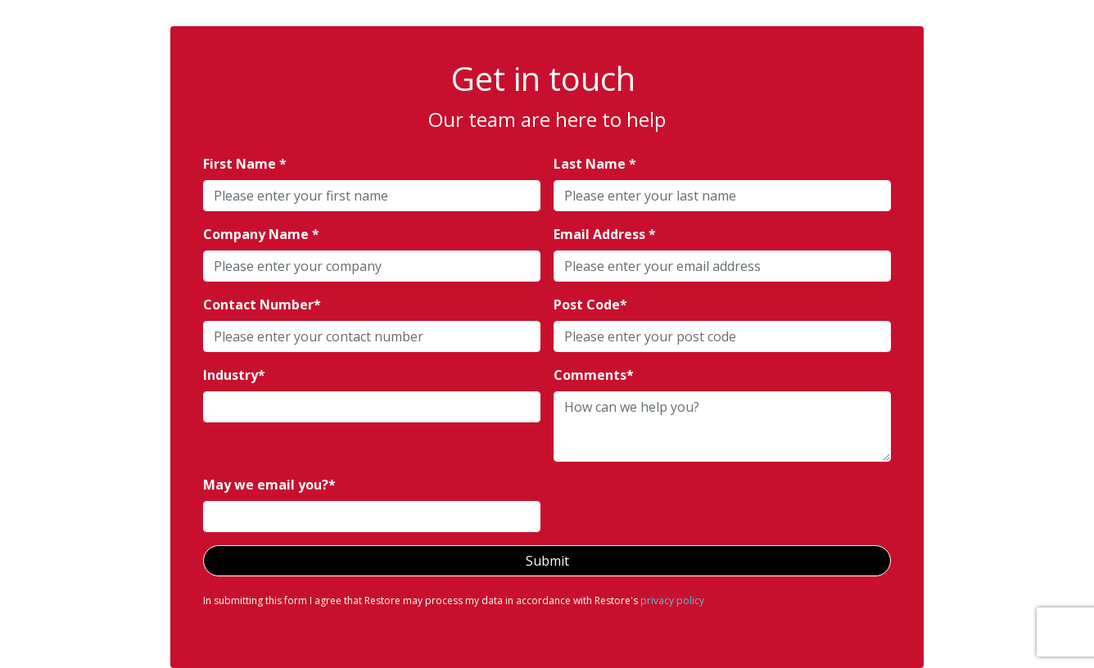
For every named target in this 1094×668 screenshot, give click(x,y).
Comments (590, 375)
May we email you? (265, 485)
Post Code (587, 305)
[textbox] (371, 195)
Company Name (257, 234)
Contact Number (258, 305)
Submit (547, 561)
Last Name (591, 164)
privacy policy (672, 600)
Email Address (601, 234)
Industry (230, 375)
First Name (241, 164)
